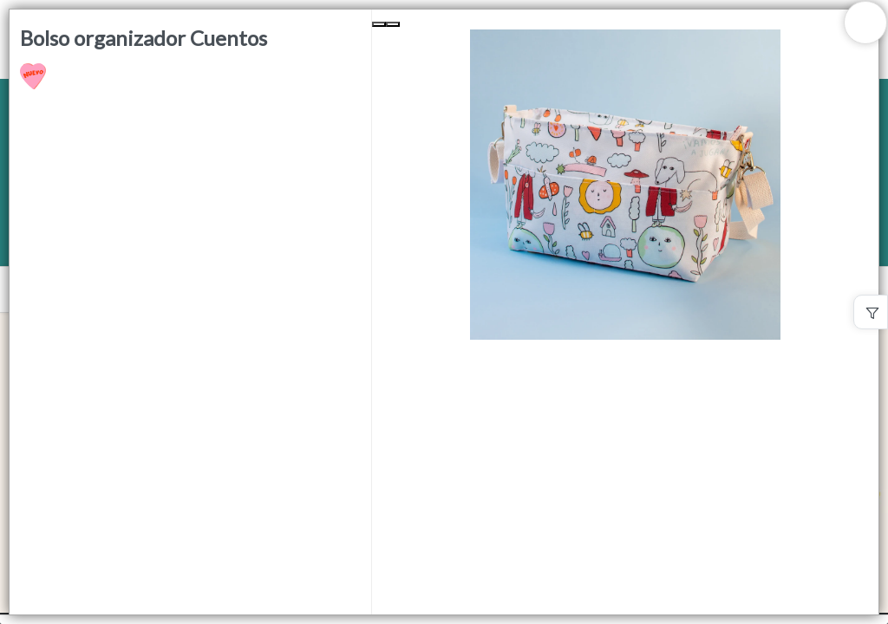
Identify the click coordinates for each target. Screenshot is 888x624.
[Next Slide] (393, 24)
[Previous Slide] (379, 24)
